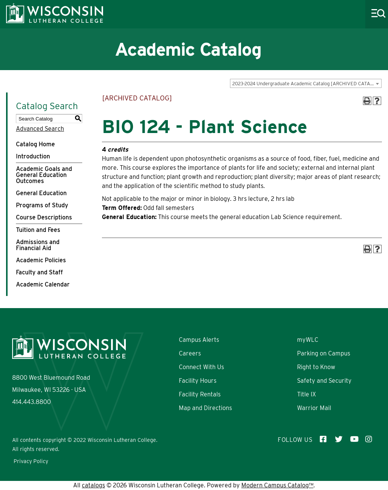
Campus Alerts (199, 339)
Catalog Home (35, 144)
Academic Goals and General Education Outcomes (44, 175)
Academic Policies (41, 260)
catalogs (93, 485)
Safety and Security (324, 380)
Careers (190, 353)
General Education (41, 193)
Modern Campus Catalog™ (277, 485)
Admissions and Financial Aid (37, 245)
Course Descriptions (44, 217)
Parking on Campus (323, 353)
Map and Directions (205, 408)
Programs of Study (42, 205)
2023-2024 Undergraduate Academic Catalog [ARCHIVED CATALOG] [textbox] (306, 83)
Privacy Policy (31, 461)
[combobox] (306, 83)
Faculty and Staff (39, 272)
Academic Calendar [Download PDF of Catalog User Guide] (43, 284)
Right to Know (316, 367)
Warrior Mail (314, 408)
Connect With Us (201, 367)
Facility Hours (197, 380)
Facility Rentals (200, 394)
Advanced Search (40, 128)
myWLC (307, 339)
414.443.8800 (31, 401)
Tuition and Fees (38, 229)
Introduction (33, 156)
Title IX (306, 394)
